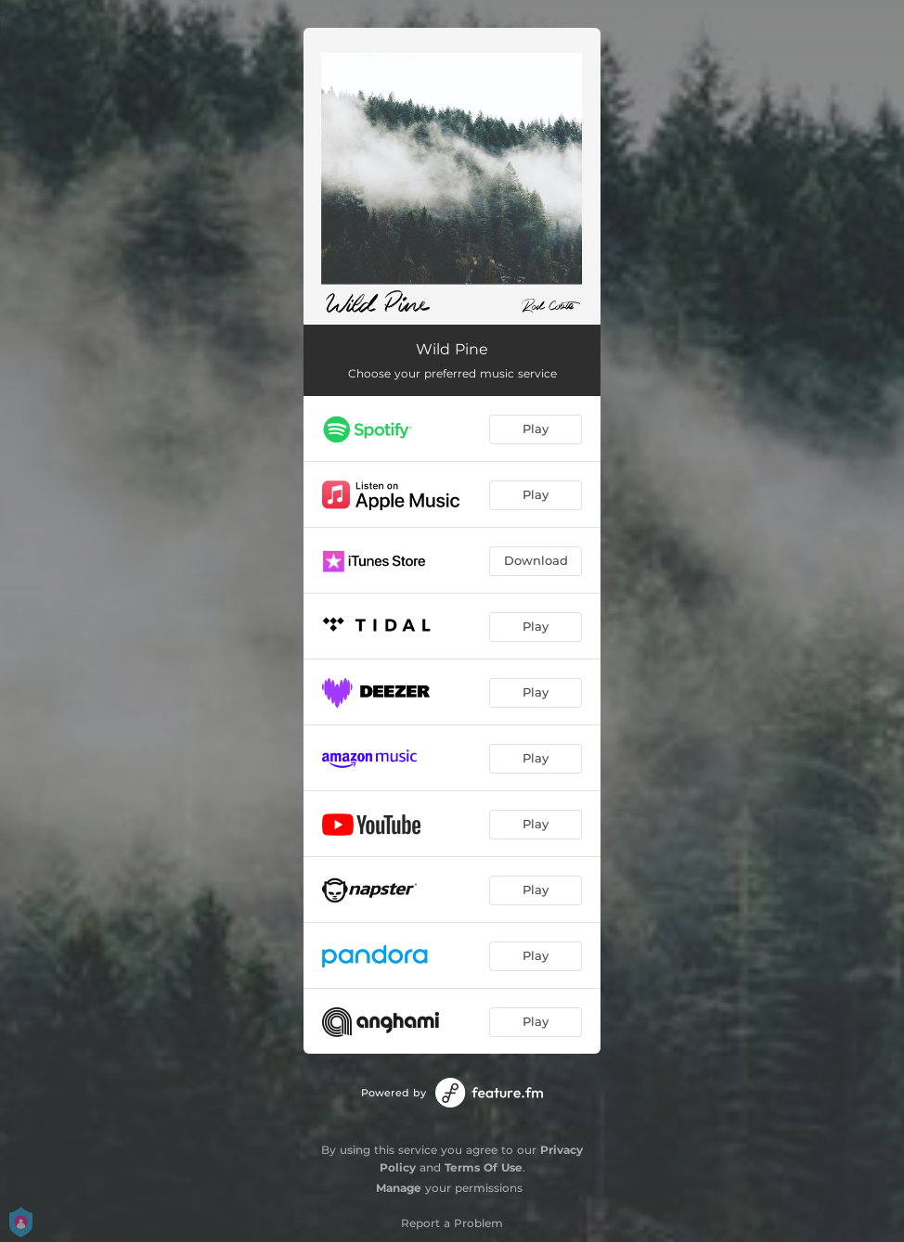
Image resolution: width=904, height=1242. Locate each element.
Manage (398, 1188)
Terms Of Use (484, 1167)
